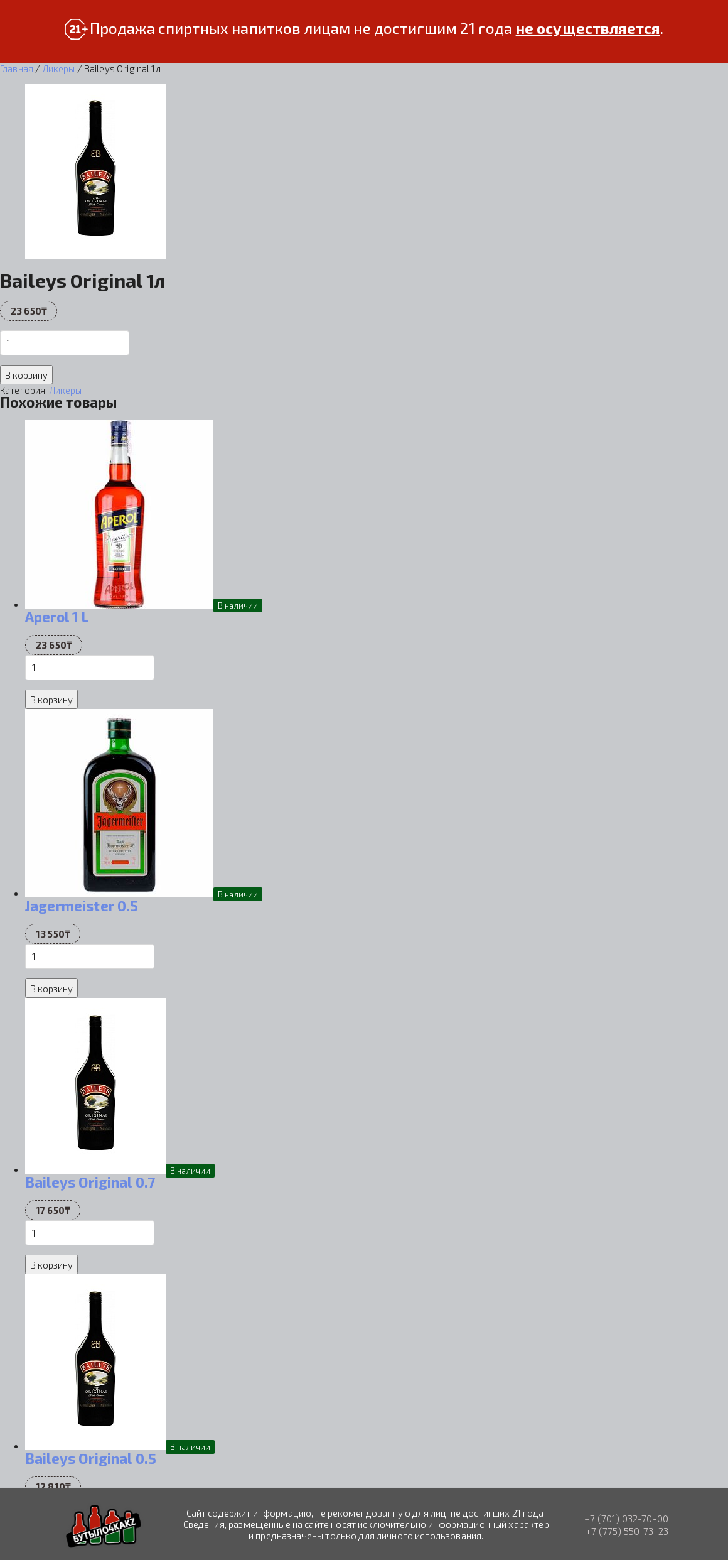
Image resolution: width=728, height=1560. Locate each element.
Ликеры (59, 68)
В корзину (26, 375)
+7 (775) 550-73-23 (627, 1531)
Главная (16, 68)
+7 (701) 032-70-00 (626, 1518)
